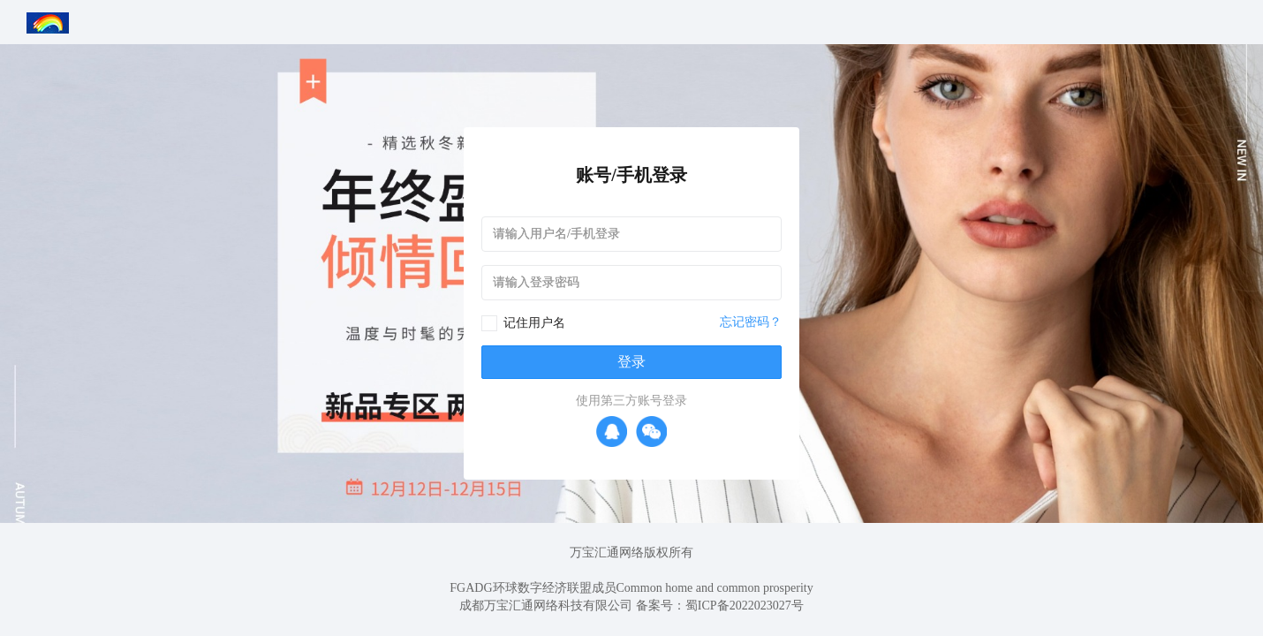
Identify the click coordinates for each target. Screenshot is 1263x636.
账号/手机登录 (631, 175)
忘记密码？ (751, 322)
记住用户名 (534, 322)
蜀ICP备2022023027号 (744, 605)
